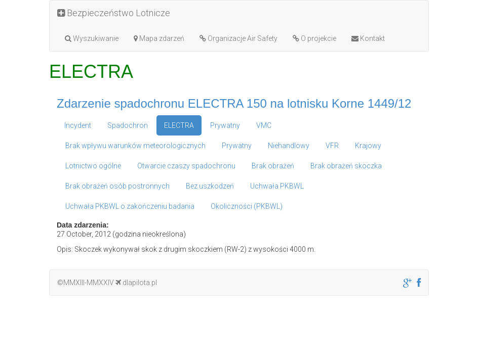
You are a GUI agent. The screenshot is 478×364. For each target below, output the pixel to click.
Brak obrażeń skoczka (346, 166)
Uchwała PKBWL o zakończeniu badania (129, 206)
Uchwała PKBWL (277, 186)
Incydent (77, 125)
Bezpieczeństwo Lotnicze (113, 13)
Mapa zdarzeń (159, 38)
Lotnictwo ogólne (93, 166)
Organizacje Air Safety (238, 38)
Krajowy (368, 146)
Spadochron (127, 125)
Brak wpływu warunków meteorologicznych (135, 146)
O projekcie (314, 38)
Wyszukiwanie (91, 38)
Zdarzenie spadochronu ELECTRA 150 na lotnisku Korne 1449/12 (234, 103)
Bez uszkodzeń (210, 186)
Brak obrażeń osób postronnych (117, 186)
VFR (332, 146)
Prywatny (225, 125)
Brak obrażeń (273, 166)
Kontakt (368, 38)
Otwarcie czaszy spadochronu (186, 166)
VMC (263, 125)
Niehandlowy (288, 146)
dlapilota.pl (136, 283)
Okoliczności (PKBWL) (247, 206)
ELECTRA (179, 125)
